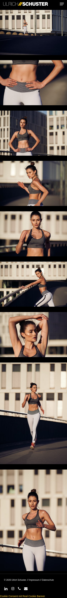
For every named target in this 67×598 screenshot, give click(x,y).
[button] (62, 4)
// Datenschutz (46, 580)
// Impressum (33, 580)
